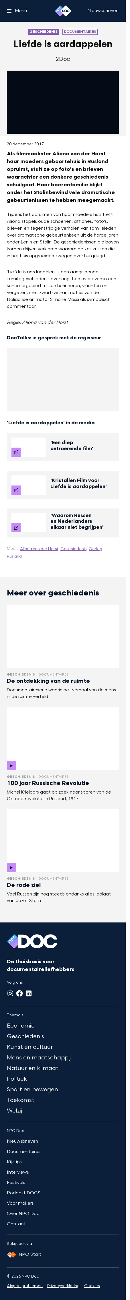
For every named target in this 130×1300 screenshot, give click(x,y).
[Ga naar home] (63, 11)
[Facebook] (19, 993)
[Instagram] (10, 993)
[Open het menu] (16, 11)
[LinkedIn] (28, 993)
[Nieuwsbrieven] (103, 11)
